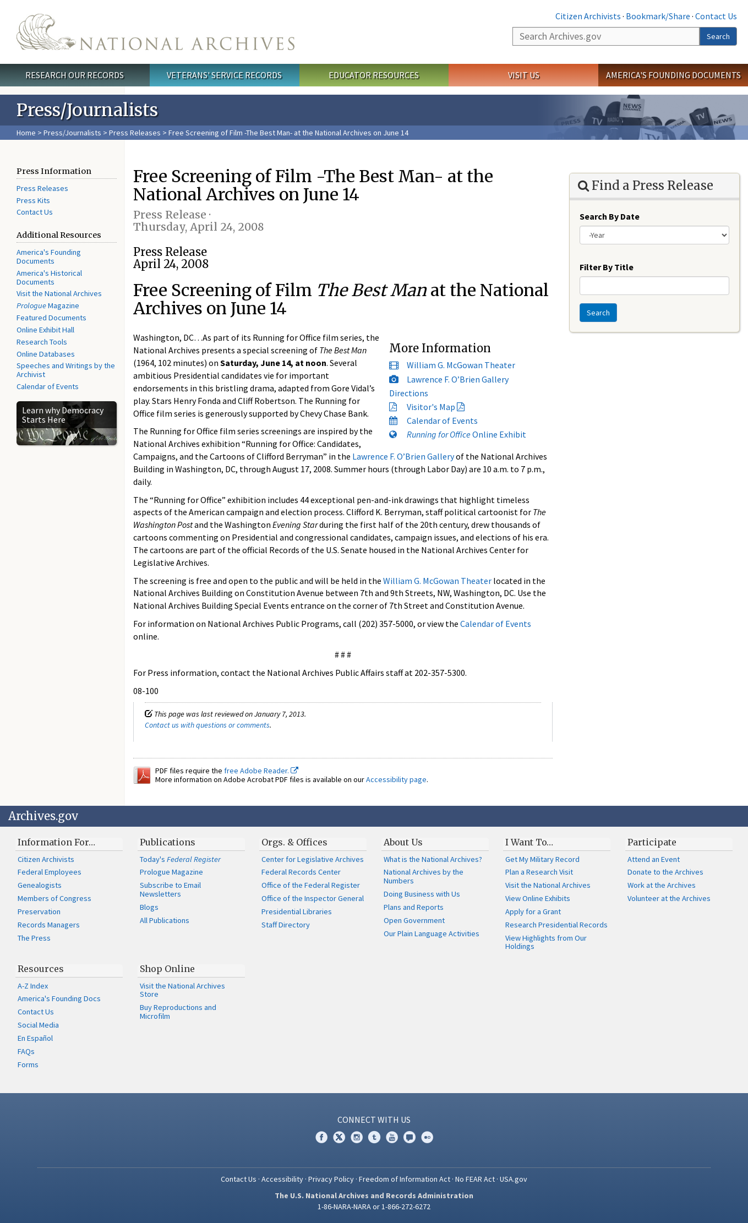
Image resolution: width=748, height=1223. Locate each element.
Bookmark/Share (658, 15)
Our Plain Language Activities (431, 933)
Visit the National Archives (59, 293)
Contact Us (716, 15)
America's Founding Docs (59, 998)
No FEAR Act (475, 1179)
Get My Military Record (542, 859)
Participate (651, 842)
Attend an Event (653, 859)
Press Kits (33, 200)
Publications (167, 842)
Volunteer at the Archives (669, 898)
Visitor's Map (431, 406)
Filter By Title (607, 266)
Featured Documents (51, 318)
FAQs (26, 1051)
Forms (28, 1064)
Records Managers (49, 925)
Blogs (149, 907)
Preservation (39, 911)
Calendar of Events (48, 386)
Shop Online (167, 968)
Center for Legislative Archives (312, 859)
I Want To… (529, 842)
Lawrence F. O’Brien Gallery (458, 379)
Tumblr (374, 1137)
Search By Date (610, 216)
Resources (41, 968)
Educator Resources (374, 74)
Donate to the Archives (665, 872)
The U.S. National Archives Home (155, 32)
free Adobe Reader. (261, 771)
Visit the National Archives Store (182, 990)
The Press (34, 938)
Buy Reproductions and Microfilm (178, 1011)
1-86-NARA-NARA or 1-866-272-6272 (374, 1206)
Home (26, 133)
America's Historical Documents (49, 277)
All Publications (164, 920)
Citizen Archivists (588, 15)
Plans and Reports (414, 907)
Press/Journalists (72, 133)
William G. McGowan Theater (461, 364)
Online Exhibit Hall (45, 330)
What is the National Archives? (433, 859)
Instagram (356, 1137)
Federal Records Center (301, 872)
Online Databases (46, 354)
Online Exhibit (466, 434)
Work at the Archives (661, 885)
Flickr (427, 1137)
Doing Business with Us (422, 894)
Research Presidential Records (556, 925)
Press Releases (135, 133)
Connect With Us (374, 1119)
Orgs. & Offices (294, 842)
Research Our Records (74, 74)
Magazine (48, 305)
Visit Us (523, 74)
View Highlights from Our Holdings (546, 942)
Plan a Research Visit (539, 872)
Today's (180, 859)
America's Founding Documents (673, 74)
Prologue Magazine (171, 872)
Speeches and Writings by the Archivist (66, 370)
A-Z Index (33, 986)
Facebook (321, 1137)
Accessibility (282, 1179)
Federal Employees (49, 872)
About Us (403, 842)
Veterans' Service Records (224, 74)
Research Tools (42, 342)
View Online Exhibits (537, 898)
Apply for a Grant (533, 911)
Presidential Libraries (296, 911)
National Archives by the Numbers (423, 876)
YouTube (391, 1137)
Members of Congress (54, 898)
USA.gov (513, 1179)
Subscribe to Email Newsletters (170, 889)
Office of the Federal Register (310, 885)
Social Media (38, 1025)
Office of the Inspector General (312, 898)
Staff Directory (285, 925)
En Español (35, 1038)
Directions (408, 392)
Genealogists (40, 885)
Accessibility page (396, 779)
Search (718, 36)
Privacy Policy (331, 1179)
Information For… (56, 842)
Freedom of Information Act (404, 1179)
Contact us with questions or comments (207, 725)
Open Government (414, 920)
